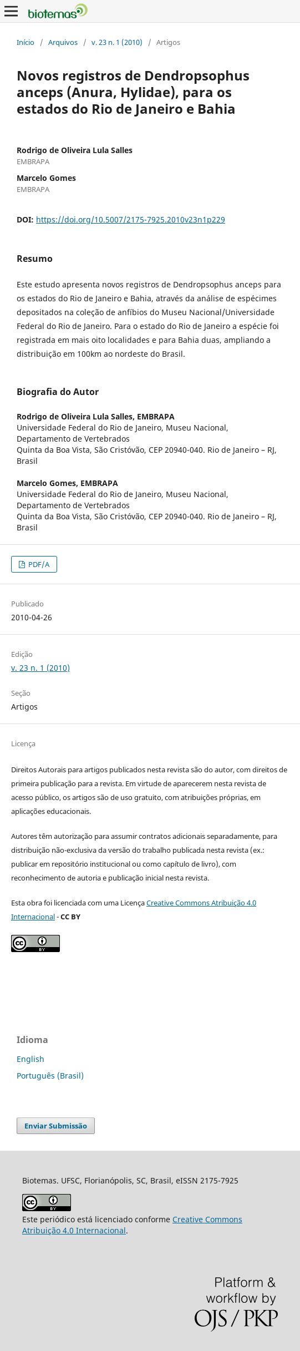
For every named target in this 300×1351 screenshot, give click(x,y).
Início (25, 42)
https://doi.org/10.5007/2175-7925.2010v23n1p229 (130, 219)
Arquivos (63, 42)
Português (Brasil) (50, 1075)
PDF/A (38, 564)
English (30, 1059)
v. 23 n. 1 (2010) (117, 42)
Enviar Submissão (55, 1126)
